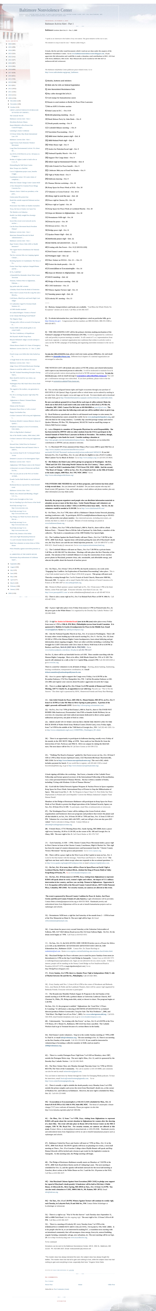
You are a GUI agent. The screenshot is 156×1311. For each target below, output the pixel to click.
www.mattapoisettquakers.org (98, 417)
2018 (10, 69)
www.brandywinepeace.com (91, 1017)
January (13, 589)
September (14, 564)
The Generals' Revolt (16, 116)
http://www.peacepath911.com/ (56, 592)
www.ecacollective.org (79, 1237)
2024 (10, 50)
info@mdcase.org (51, 1192)
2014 (10, 82)
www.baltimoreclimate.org (54, 523)
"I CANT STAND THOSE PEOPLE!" (22, 540)
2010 (10, 95)
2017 (10, 72)
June (12, 573)
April (12, 580)
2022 (10, 57)
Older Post (111, 1284)
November (13, 104)
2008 (10, 593)
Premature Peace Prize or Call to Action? (23, 409)
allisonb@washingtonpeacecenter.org (58, 825)
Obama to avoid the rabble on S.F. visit (22, 369)
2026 (10, 44)
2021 (10, 60)
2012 (10, 88)
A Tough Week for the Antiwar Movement (23, 360)
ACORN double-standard (18, 309)
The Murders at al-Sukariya (18, 212)
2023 (10, 53)
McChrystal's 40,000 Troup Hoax (20, 336)
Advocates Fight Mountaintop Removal (22, 537)
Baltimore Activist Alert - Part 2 (20, 119)
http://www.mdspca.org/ (88, 458)
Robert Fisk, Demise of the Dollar (20, 533)
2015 (10, 79)
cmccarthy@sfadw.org (73, 583)
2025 (10, 47)
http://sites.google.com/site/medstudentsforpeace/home (64, 440)
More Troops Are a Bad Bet (18, 168)
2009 (10, 98)
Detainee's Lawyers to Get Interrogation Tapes (24, 458)
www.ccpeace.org (94, 851)
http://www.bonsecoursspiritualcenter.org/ (75, 760)
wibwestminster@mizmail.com (56, 921)
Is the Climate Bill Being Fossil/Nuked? (22, 316)
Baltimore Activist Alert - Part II (20, 462)
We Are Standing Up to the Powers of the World (25, 502)
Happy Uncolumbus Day (18, 412)
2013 (10, 85)
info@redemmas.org (68, 1038)
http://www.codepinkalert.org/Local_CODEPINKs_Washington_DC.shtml (74, 730)
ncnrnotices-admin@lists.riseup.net (66, 381)
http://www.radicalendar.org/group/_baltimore (61, 72)
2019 (10, 66)
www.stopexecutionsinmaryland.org (91, 545)
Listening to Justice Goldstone (19, 131)
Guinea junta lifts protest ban (19, 197)
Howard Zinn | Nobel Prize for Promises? (23, 444)
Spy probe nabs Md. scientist (19, 286)
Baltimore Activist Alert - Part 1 (20, 139)
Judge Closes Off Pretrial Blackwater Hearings (25, 366)
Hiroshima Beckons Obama (18, 122)
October (13, 107)
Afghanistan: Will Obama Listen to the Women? (25, 465)
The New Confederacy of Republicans (22, 333)
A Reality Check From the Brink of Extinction (24, 289)
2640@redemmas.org (53, 1046)
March (12, 583)
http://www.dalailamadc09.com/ (93, 508)
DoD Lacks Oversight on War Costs (21, 499)
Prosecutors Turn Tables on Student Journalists (25, 206)
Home (80, 1284)
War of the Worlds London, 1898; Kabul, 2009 (24, 435)
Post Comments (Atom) (61, 1289)
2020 (10, 63)
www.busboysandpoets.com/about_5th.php (60, 650)
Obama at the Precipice (17, 406)
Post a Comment (49, 1281)
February (13, 586)
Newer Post (48, 1284)
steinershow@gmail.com (72, 1071)
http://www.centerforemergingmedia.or (59, 1081)
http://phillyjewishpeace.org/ (73, 630)
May (12, 576)
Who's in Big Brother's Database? (20, 432)
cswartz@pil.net (51, 630)
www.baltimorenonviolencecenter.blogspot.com (88, 53)
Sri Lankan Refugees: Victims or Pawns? (23, 312)
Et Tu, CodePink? (15, 272)
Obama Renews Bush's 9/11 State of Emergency (25, 345)
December (13, 101)
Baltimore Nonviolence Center (45, 10)
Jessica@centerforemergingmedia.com (74, 1078)
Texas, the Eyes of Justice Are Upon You (23, 209)
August (12, 567)
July (11, 570)
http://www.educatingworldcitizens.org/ (59, 475)
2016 (10, 76)
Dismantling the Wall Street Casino (21, 165)
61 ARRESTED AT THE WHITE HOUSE (23, 554)
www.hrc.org (54, 662)
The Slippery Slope (16, 319)
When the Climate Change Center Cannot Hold (25, 183)
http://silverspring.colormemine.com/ (90, 705)
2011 (10, 92)
